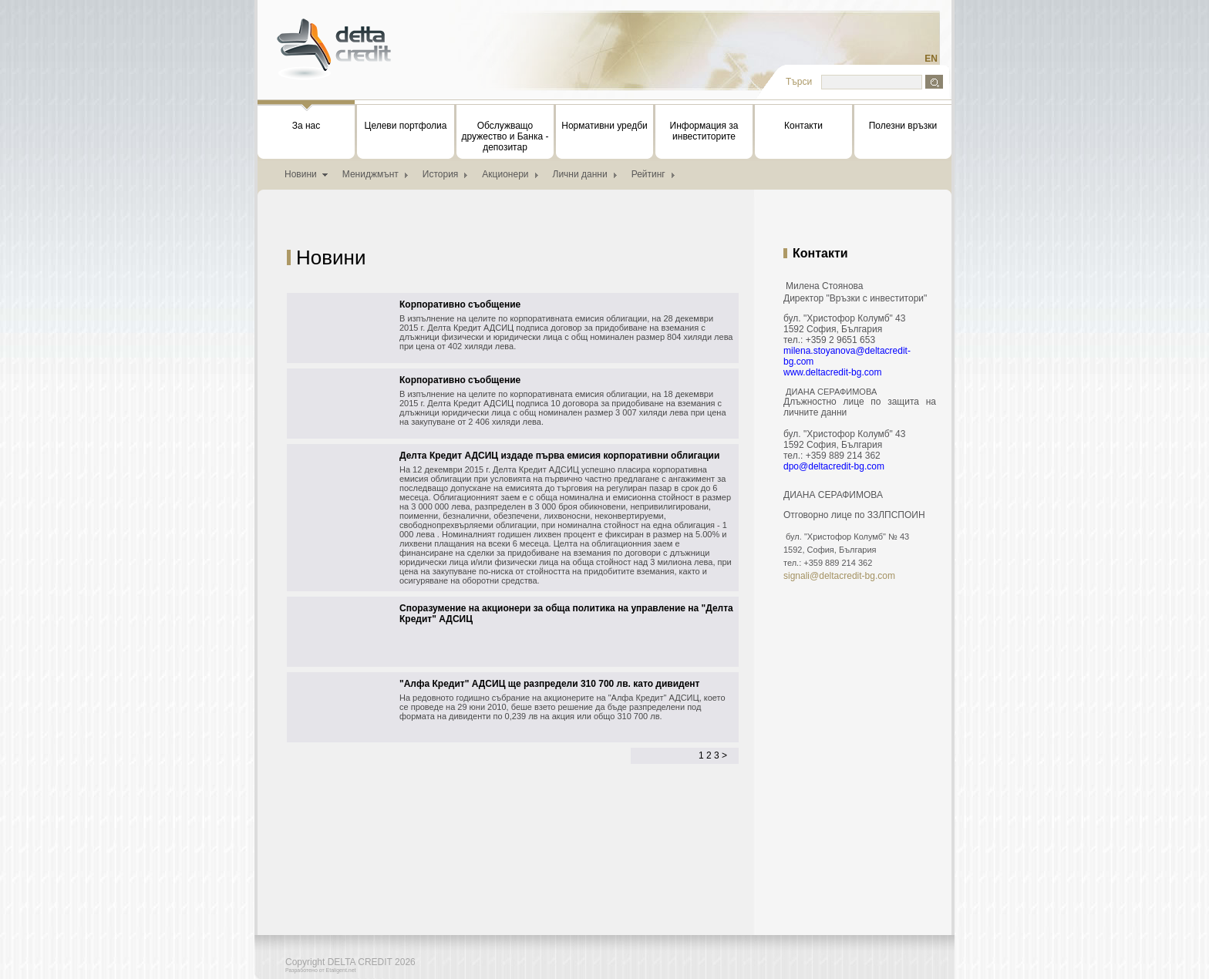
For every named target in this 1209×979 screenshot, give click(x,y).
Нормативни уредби (604, 125)
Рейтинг (648, 174)
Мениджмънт (370, 174)
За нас (306, 118)
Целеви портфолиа (406, 125)
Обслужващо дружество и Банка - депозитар (505, 136)
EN (931, 58)
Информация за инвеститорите (704, 131)
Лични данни (580, 174)
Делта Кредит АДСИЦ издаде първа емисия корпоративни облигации (559, 455)
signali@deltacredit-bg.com (839, 575)
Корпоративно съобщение (459, 304)
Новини (301, 174)
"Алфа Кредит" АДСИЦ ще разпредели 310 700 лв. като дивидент (549, 683)
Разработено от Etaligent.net (320, 970)
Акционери (505, 174)
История (441, 174)
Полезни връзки (903, 125)
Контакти (803, 125)
